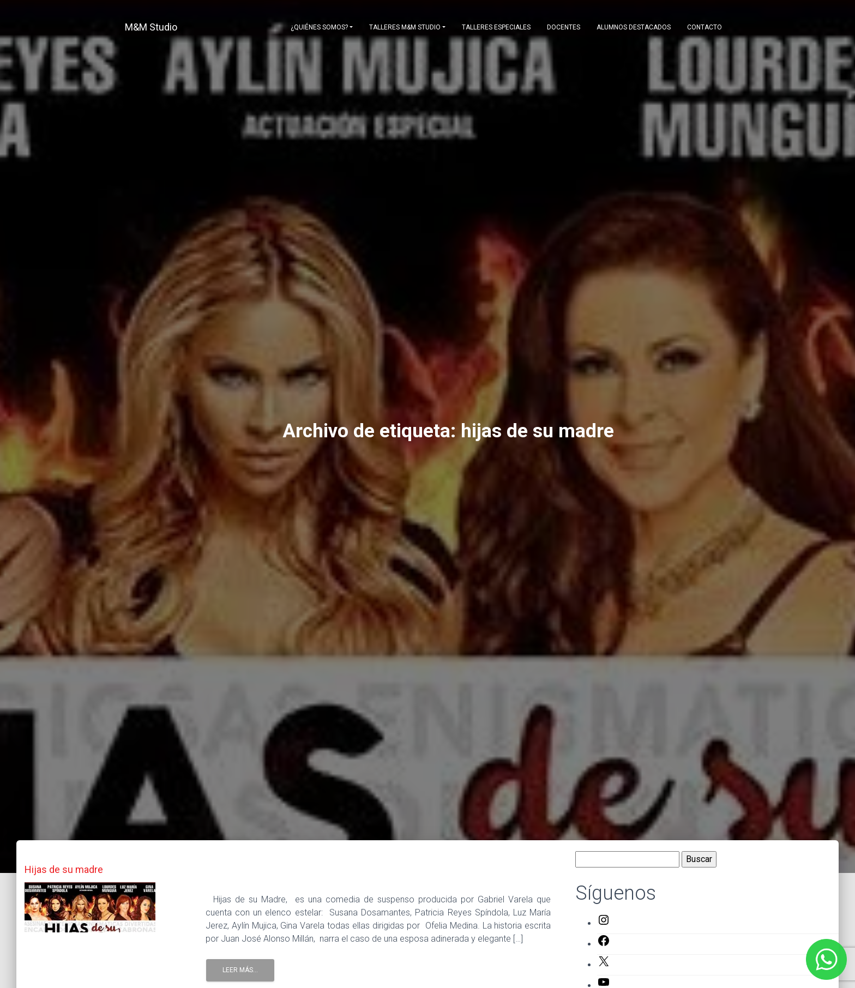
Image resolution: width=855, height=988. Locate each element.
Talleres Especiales (496, 27)
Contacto (704, 27)
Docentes (563, 27)
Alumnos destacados (634, 27)
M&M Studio (151, 27)
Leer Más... (240, 970)
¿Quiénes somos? (319, 27)
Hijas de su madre (64, 869)
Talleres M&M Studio (405, 27)
